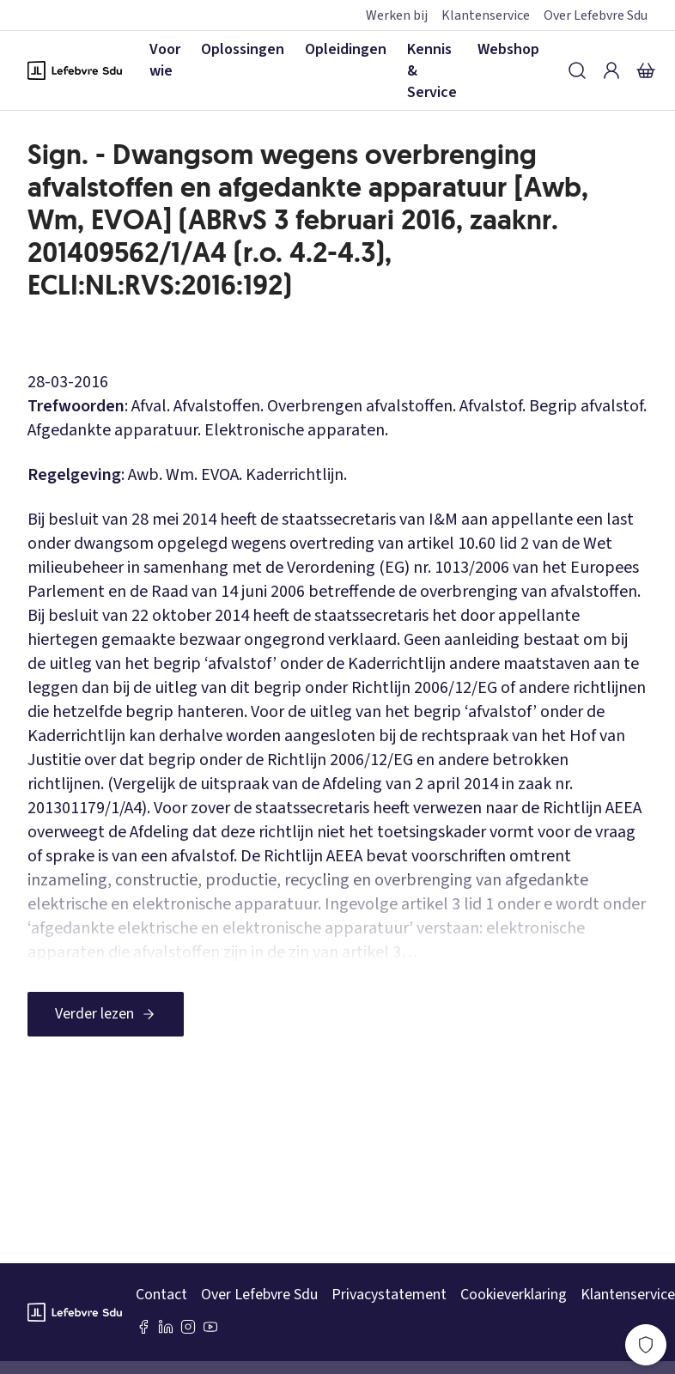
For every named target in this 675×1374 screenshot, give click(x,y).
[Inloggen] (611, 70)
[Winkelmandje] (645, 70)
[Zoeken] (577, 70)
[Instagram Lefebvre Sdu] (188, 1326)
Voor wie (164, 60)
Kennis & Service (432, 71)
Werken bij (397, 15)
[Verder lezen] (105, 1014)
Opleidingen (345, 49)
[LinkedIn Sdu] (165, 1326)
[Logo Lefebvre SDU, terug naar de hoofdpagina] (74, 70)
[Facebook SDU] (143, 1326)
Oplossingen (242, 49)
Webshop (508, 49)
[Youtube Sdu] (210, 1326)
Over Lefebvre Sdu (596, 15)
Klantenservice (485, 15)
